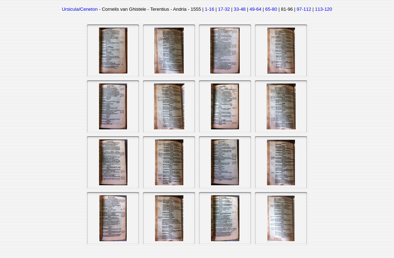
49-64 (255, 9)
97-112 (304, 9)
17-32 (224, 9)
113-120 (323, 9)
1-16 (209, 9)
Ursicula (70, 9)
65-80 (271, 9)
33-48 (239, 9)
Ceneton (89, 9)
